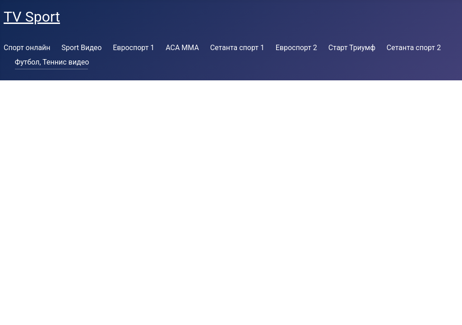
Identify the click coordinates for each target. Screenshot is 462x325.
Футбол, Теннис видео (52, 62)
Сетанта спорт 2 (414, 47)
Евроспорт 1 (133, 47)
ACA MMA (182, 47)
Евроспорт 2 (296, 47)
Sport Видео (81, 47)
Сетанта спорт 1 (237, 47)
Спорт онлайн (27, 47)
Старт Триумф (351, 47)
